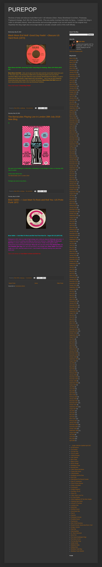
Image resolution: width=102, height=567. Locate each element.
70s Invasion (74, 449)
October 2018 (73, 142)
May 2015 (72, 223)
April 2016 (72, 201)
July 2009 (72, 363)
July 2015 (72, 219)
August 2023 (73, 78)
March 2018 (73, 156)
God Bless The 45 (75, 491)
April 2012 (72, 297)
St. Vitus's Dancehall (76, 533)
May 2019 (72, 128)
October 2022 (73, 92)
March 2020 (73, 116)
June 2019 (72, 126)
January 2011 (73, 327)
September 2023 (74, 76)
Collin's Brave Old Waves (77, 469)
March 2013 (73, 275)
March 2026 (73, 58)
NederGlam (74, 507)
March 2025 (73, 62)
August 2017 (73, 169)
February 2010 (73, 349)
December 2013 (74, 257)
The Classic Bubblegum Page (78, 537)
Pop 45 (73, 513)
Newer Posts (12, 283)
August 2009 (73, 361)
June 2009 (72, 365)
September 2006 (74, 430)
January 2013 (73, 279)
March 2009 (73, 371)
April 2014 (72, 249)
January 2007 (73, 422)
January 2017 (73, 183)
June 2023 (72, 80)
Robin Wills (81, 41)
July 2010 (72, 339)
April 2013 (72, 273)
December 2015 (74, 209)
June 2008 (72, 388)
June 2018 (72, 150)
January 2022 (73, 98)
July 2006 (72, 434)
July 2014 (72, 243)
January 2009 (73, 375)
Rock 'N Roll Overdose (77, 523)
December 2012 (74, 281)
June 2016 (72, 197)
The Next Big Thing (76, 541)
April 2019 (72, 130)
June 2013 (72, 269)
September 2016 (74, 191)
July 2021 (72, 102)
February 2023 (73, 86)
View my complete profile (76, 51)
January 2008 (73, 398)
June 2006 (72, 436)
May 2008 (72, 391)
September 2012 (74, 287)
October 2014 (73, 237)
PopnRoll (73, 515)
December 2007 (74, 400)
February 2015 (73, 229)
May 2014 (72, 247)
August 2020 (73, 110)
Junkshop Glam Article (77, 501)
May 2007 (72, 414)
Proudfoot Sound (75, 519)
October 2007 (73, 404)
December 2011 (74, 305)
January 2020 (73, 118)
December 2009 (74, 353)
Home (36, 283)
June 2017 (72, 173)
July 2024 (72, 64)
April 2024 (72, 66)
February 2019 (73, 134)
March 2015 (73, 227)
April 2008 (72, 392)
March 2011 (73, 323)
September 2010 (74, 335)
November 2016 (74, 187)
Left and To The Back (76, 503)
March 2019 (73, 132)
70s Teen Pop (74, 451)
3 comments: (29, 277)
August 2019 (73, 124)
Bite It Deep (74, 459)
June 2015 (72, 221)
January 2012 (73, 303)
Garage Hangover (75, 489)
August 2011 (73, 313)
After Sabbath (74, 457)
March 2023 (73, 84)
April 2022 (72, 96)
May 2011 (72, 319)
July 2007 (72, 410)
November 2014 (74, 235)
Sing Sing (73, 529)
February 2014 (73, 253)
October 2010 (73, 333)
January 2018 (73, 160)
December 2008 (74, 377)
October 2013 (73, 261)
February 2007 (73, 420)
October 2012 (73, 285)
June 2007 (72, 412)
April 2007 (72, 416)
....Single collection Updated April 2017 (81, 445)
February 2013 (73, 277)
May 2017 (72, 175)
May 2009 (72, 367)
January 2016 (73, 207)
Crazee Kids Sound (76, 471)
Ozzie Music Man (75, 511)
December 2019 (74, 120)
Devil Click (73, 477)
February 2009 (73, 373)
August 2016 (73, 193)
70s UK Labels (75, 453)
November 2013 (74, 259)
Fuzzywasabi (74, 487)
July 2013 (72, 267)
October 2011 (73, 309)
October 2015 (73, 213)
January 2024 (73, 72)
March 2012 (73, 299)
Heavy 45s (74, 493)
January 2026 (73, 60)
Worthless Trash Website (77, 551)
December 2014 (74, 233)
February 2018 (73, 158)
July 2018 (72, 148)
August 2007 (73, 408)
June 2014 (72, 245)
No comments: (29, 108)
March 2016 (73, 203)
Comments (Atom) (20, 286)
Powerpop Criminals (76, 517)
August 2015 (73, 217)
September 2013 (74, 263)
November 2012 (74, 283)
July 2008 (72, 387)
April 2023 (72, 82)
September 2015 (74, 215)
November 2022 (74, 90)
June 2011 (72, 317)
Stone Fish (74, 535)
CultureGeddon (75, 473)
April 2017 (72, 177)
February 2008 (73, 396)
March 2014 (73, 251)
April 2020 (72, 114)
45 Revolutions (75, 447)
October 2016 (73, 189)
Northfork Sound (75, 509)
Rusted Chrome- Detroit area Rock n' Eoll (81, 525)
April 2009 (72, 369)
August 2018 (73, 146)
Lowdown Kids (74, 505)
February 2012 (73, 301)
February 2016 (73, 205)
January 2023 (73, 88)
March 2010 (73, 347)
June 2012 (72, 293)
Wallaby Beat (74, 547)
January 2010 (73, 351)
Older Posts (60, 283)
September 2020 (74, 108)
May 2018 (72, 152)
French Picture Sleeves (77, 483)
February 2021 (73, 104)
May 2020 (72, 112)
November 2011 (74, 307)
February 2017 (73, 181)
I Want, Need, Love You (77, 495)
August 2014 (73, 241)
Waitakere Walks (75, 545)
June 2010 (72, 341)
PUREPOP (22, 9)
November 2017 (74, 164)
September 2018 (74, 144)
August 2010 (73, 337)
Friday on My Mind (76, 485)
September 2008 (74, 383)
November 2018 (74, 140)
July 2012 (72, 291)
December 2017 (74, 162)
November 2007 (74, 402)
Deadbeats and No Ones (77, 475)
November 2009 (74, 355)
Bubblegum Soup (75, 465)
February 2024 (73, 70)
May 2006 (72, 438)
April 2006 (72, 440)
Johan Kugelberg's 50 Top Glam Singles (81, 499)
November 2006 (74, 426)
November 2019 (74, 122)
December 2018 (74, 138)
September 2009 (74, 359)
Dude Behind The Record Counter (80, 479)
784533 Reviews (75, 455)
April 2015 (72, 225)
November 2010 (74, 331)
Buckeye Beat (74, 467)
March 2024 (73, 68)
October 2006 (73, 428)
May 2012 (72, 295)
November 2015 (74, 211)
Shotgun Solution (75, 527)
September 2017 (74, 168)
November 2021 (74, 100)
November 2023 (74, 74)
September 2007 (74, 406)
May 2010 (72, 343)
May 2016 (72, 199)
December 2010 (74, 329)
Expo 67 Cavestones (76, 481)
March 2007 (73, 418)
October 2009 (73, 357)
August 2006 (73, 432)
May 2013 (72, 271)
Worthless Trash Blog (76, 549)
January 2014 (73, 255)
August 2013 (73, 265)
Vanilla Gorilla (74, 543)
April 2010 (72, 345)
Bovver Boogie (75, 463)
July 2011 (72, 315)
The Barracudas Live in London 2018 (18, 175)
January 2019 (73, 136)
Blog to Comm (74, 461)
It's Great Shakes (75, 497)
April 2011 (72, 321)
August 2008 (73, 385)
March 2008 (73, 394)
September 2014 (74, 239)
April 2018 (72, 154)
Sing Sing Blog (75, 531)
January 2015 (73, 231)
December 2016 (74, 185)
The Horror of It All (75, 539)
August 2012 (73, 289)
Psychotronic (74, 521)
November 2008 (74, 379)
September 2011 (74, 311)
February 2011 (73, 325)
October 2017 (73, 166)
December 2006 (74, 424)
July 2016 (72, 195)
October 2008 (73, 381)
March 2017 (73, 179)
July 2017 (72, 172)
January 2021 (73, 106)
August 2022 (73, 94)
